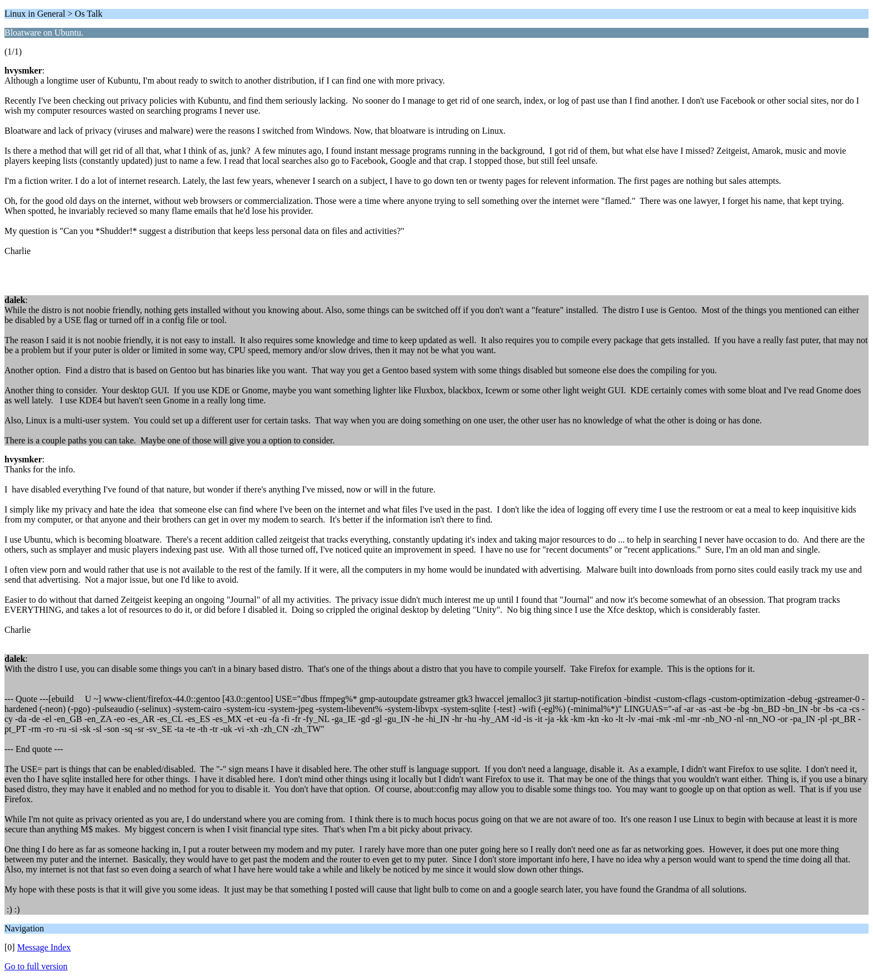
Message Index (44, 947)
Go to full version (35, 966)
